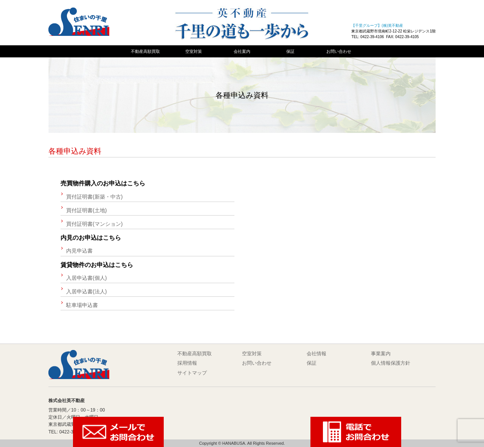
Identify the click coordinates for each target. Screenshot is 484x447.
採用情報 (187, 363)
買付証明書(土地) (86, 210)
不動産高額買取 (145, 51)
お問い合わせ (338, 51)
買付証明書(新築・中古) (94, 197)
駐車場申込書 (82, 305)
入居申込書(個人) (86, 278)
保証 (290, 51)
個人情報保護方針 (390, 363)
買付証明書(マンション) (94, 224)
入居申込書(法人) (86, 291)
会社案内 (242, 51)
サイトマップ (192, 373)
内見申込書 (79, 251)
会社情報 (316, 353)
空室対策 (193, 51)
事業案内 (381, 353)
